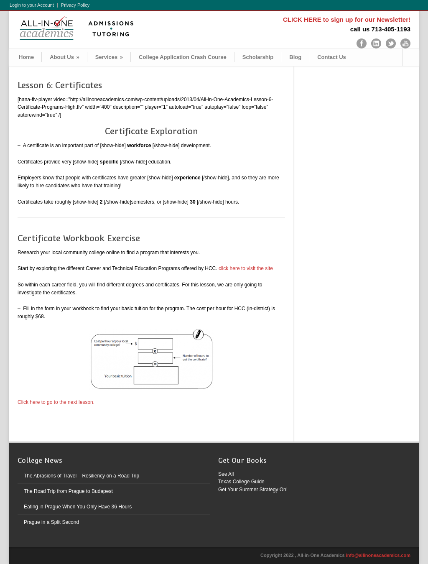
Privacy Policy (75, 5)
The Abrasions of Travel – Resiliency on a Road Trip (81, 476)
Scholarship (257, 57)
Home (26, 57)
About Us (64, 57)
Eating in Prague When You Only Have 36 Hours (78, 507)
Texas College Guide (241, 482)
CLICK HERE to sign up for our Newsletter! (346, 19)
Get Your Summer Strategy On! (253, 490)
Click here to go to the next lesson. (57, 402)
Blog (295, 57)
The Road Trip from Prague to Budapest (68, 491)
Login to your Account (32, 5)
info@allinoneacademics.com (378, 555)
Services (109, 57)
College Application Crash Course (183, 57)
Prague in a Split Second (51, 522)
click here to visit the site (246, 268)
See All (226, 474)
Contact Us (331, 57)
